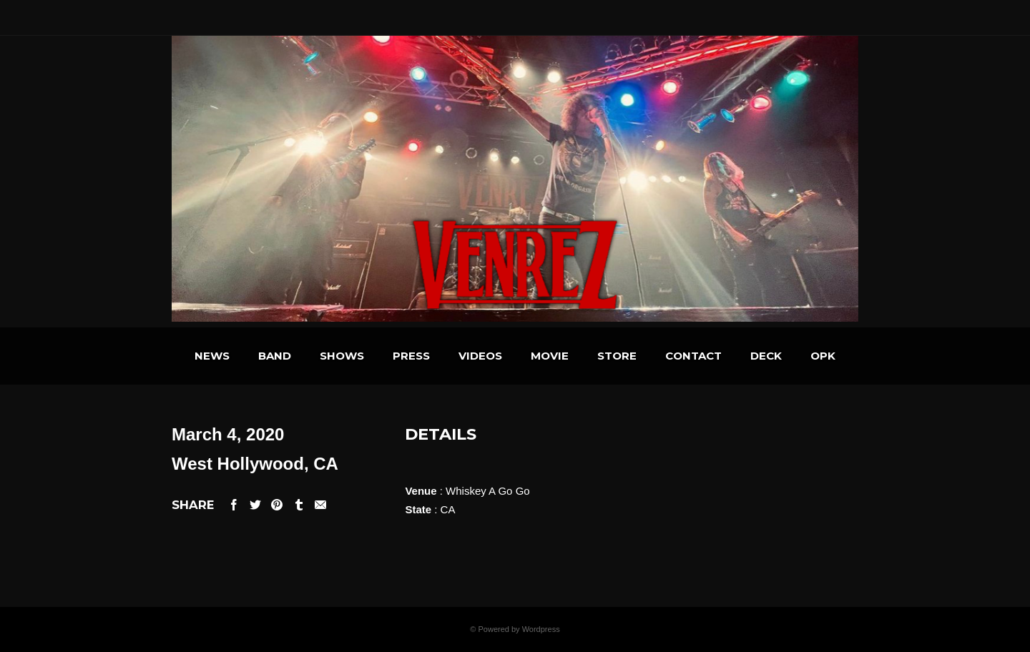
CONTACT (693, 355)
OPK (822, 355)
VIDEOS (480, 355)
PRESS (411, 355)
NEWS (212, 355)
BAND (274, 355)
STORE (617, 355)
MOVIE (550, 355)
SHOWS (342, 355)
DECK (766, 355)
